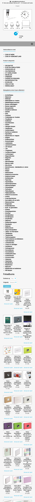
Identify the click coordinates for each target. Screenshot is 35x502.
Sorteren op (6, 278)
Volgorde (5, 282)
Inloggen (17, 6)
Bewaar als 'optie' (8, 303)
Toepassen (7, 286)
